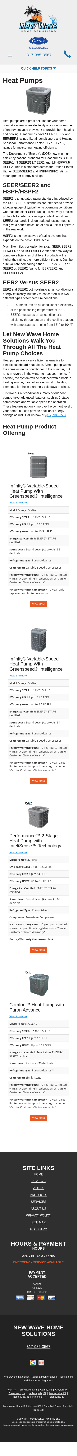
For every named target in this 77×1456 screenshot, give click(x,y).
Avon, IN (11, 1389)
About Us (38, 1208)
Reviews (38, 1181)
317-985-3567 (39, 1346)
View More (38, 604)
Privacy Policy (38, 1215)
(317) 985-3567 (55, 415)
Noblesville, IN (21, 1396)
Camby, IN (46, 1389)
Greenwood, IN (17, 1393)
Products (38, 1195)
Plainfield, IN (39, 1396)
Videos (38, 1188)
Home (38, 1174)
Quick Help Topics (38, 68)
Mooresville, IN (57, 1393)
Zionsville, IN (57, 1396)
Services (38, 1201)
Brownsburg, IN (28, 1389)
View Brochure (18, 502)
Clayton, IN (61, 1389)
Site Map (38, 1222)
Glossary (38, 1229)
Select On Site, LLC (49, 1419)
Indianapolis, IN (37, 1393)
